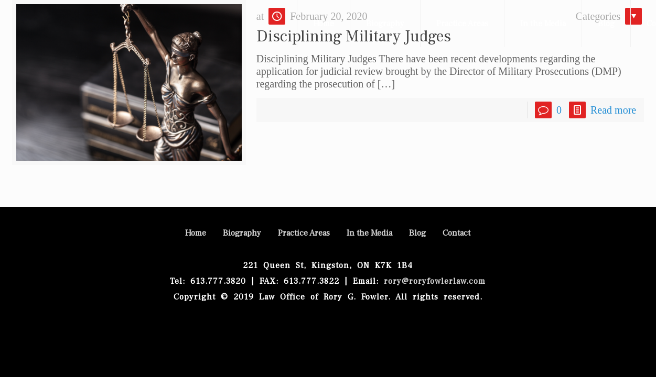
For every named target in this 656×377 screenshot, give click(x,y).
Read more (613, 110)
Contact (456, 233)
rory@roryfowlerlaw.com (432, 281)
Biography (242, 233)
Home (195, 233)
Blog (417, 233)
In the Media (369, 233)
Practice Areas (304, 233)
